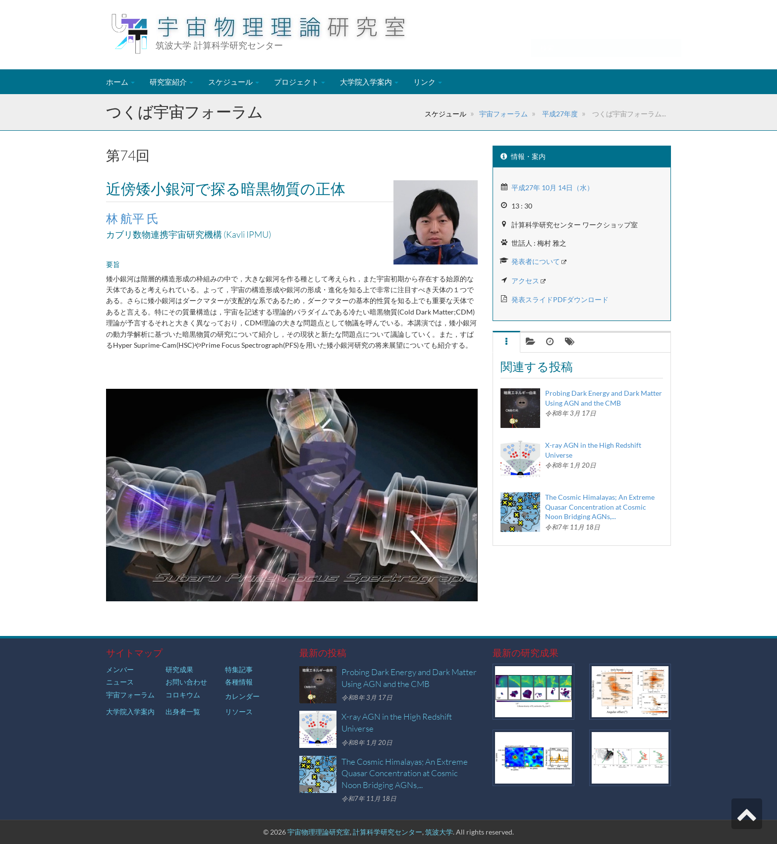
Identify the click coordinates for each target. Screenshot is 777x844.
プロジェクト (299, 81)
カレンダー (242, 696)
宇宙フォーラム (503, 113)
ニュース (120, 682)
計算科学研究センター (387, 832)
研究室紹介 (171, 81)
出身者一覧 (183, 711)
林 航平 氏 (132, 218)
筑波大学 (439, 832)
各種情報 (239, 682)
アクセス (525, 280)
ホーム (120, 81)
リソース (239, 711)
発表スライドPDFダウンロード (560, 299)
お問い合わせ (186, 682)
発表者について (535, 261)
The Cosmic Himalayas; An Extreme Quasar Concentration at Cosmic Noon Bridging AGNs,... (600, 507)
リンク (427, 81)
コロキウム (183, 694)
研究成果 (179, 669)
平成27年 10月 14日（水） (552, 187)
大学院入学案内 (369, 81)
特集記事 (239, 669)
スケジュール (233, 81)
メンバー (120, 669)
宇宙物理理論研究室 (318, 832)
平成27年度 (559, 113)
